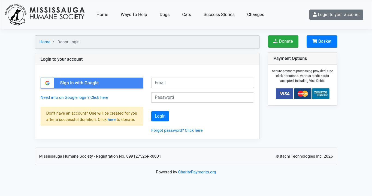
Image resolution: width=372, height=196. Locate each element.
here (112, 119)
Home (102, 14)
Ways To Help (134, 14)
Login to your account (336, 14)
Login (160, 116)
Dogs (165, 14)
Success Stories (219, 14)
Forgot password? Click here (177, 130)
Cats (186, 14)
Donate (283, 41)
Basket (322, 41)
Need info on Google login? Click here (74, 97)
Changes (255, 14)
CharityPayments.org (197, 172)
